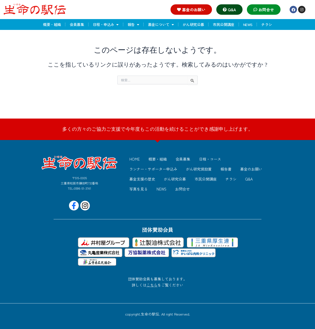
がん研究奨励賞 (199, 169)
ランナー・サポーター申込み (153, 169)
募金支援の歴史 (142, 179)
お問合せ (182, 189)
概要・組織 (52, 24)
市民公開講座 (223, 24)
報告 (133, 25)
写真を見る (138, 189)
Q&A (249, 179)
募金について (161, 25)
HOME (134, 159)
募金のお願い (251, 169)
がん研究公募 (193, 24)
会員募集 (77, 24)
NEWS (248, 24)
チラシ (266, 24)
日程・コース (210, 159)
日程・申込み (106, 25)
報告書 (225, 169)
